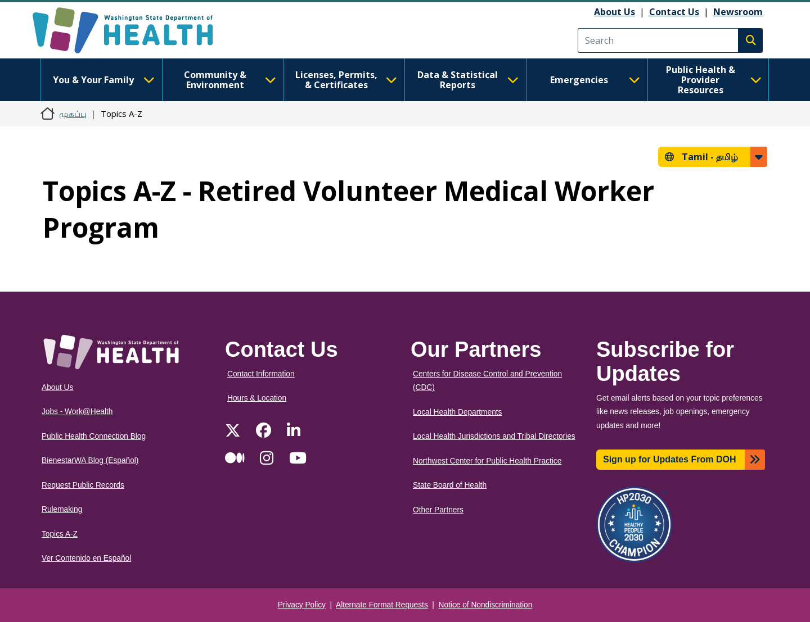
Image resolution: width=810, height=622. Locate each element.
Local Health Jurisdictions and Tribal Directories (494, 436)
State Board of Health (450, 485)
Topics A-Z (60, 534)
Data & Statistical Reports (468, 80)
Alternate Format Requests (382, 605)
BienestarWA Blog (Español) (90, 460)
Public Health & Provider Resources (714, 79)
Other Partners (438, 510)
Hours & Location (256, 398)
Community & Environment (230, 80)
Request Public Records (83, 485)
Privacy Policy (302, 605)
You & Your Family (103, 80)
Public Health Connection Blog (94, 436)
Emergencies (595, 80)
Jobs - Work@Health (77, 411)
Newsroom (738, 12)
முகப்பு (73, 113)
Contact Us (674, 12)
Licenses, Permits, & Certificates (346, 80)
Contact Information (261, 374)
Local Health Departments (457, 412)
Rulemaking (62, 509)
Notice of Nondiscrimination (486, 605)
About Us (614, 12)
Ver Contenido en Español (86, 558)
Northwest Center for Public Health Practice (487, 461)
